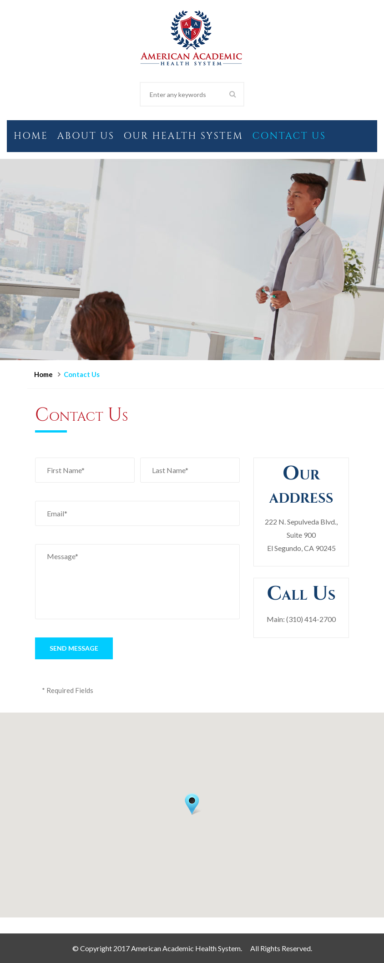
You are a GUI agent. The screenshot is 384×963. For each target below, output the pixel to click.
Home (31, 136)
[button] (192, 804)
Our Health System (183, 136)
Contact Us (289, 136)
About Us (86, 136)
